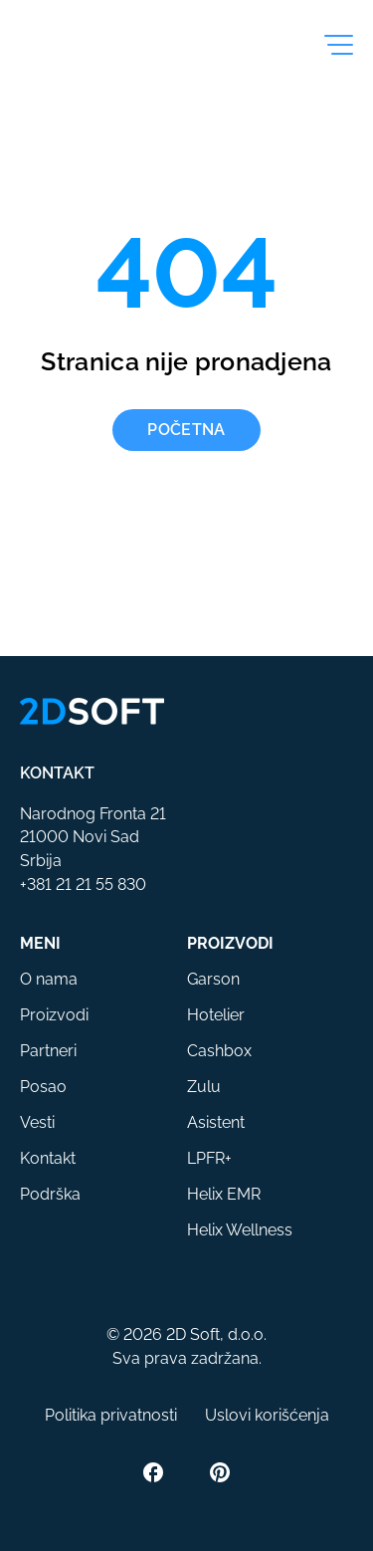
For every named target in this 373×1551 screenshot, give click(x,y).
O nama (49, 979)
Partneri (48, 1050)
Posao (43, 1086)
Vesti (37, 1122)
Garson (213, 979)
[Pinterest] (220, 1472)
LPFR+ (209, 1158)
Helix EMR (224, 1194)
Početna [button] (186, 429)
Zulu (204, 1086)
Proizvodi (54, 1014)
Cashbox (219, 1050)
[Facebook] (153, 1472)
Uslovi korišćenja (267, 1415)
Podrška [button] (50, 1194)
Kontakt (48, 1158)
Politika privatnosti (111, 1415)
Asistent (216, 1122)
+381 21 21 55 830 (83, 884)
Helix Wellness (239, 1229)
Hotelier (216, 1014)
